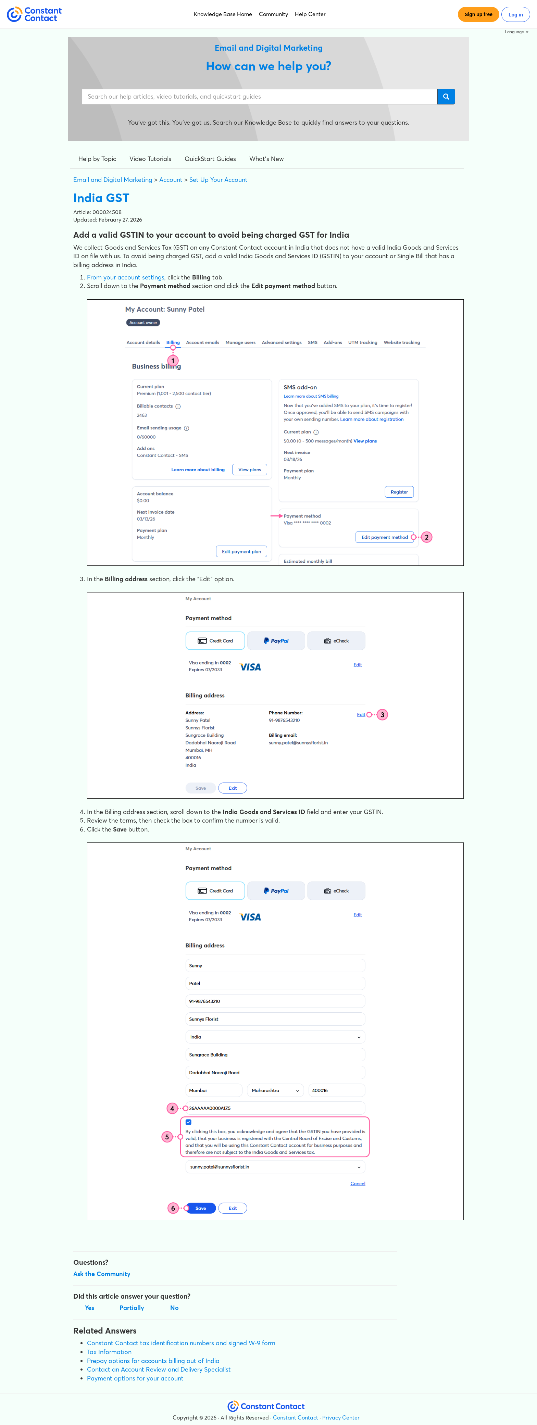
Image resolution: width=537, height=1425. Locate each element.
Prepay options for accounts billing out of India (153, 1361)
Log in (516, 14)
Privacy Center (341, 1417)
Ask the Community (101, 1274)
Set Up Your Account (218, 180)
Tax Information (109, 1352)
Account (171, 180)
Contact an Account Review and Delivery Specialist (159, 1369)
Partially (132, 1308)
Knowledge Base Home (223, 14)
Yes (89, 1308)
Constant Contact (295, 1417)
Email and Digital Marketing (112, 180)
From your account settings (125, 277)
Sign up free (478, 14)
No (174, 1308)
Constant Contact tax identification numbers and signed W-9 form (181, 1343)
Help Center (310, 14)
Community (273, 14)
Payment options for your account (135, 1378)
